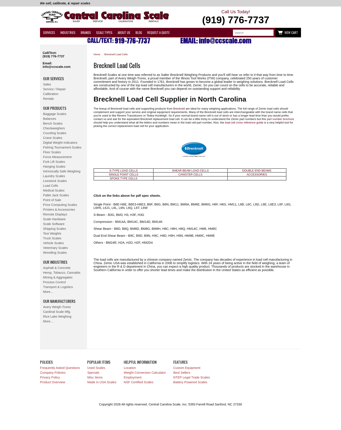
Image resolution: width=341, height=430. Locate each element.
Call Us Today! (235, 17)
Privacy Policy (50, 377)
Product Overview (52, 382)
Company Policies (52, 372)
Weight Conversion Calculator (145, 372)
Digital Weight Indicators (60, 142)
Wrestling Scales (55, 252)
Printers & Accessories (59, 209)
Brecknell (179, 108)
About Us (124, 32)
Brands (86, 32)
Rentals (48, 98)
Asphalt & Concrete (56, 268)
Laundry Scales (54, 176)
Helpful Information (140, 362)
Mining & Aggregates (57, 277)
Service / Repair (54, 89)
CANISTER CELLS (190, 174)
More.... (48, 321)
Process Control (54, 282)
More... (48, 291)
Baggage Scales (54, 114)
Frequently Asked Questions (60, 368)
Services (49, 32)
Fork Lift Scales (54, 161)
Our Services (53, 78)
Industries (67, 32)
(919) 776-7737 (53, 56)
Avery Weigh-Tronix (57, 307)
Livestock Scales (55, 181)
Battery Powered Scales (190, 382)
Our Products (54, 108)
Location (130, 368)
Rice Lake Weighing (57, 316)
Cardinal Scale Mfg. (57, 311)
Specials (93, 372)
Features (180, 362)
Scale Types (104, 32)
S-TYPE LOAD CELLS (123, 170)
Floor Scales (52, 152)
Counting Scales (54, 133)
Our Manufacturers (59, 301)
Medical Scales (54, 190)
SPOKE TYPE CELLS (123, 178)
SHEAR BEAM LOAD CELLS (190, 170)
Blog (138, 32)
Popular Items (98, 362)
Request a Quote (158, 32)
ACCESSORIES (257, 174)
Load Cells (50, 185)
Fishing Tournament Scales (62, 147)
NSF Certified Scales (138, 382)
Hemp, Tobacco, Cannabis (61, 272)
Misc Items (94, 377)
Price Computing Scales (60, 205)
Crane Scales (52, 138)
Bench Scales (53, 123)
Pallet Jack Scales (56, 195)
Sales (47, 84)
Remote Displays (55, 214)
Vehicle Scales (53, 243)
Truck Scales (52, 238)
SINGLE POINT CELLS (123, 174)
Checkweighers (54, 128)
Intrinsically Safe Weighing (61, 171)
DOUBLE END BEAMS (256, 170)
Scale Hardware (54, 219)
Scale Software (54, 224)
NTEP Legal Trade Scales (191, 377)
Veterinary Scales (55, 248)
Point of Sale (52, 200)
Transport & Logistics (58, 287)
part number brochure (280, 119)
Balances (49, 118)
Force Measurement (57, 157)
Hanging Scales (54, 166)
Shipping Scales (54, 228)
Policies (46, 362)
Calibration (50, 94)
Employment (132, 377)
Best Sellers (181, 372)
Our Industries (55, 262)
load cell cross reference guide (244, 122)
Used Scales (96, 368)
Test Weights (52, 233)
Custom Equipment (187, 368)
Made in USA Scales (101, 382)
